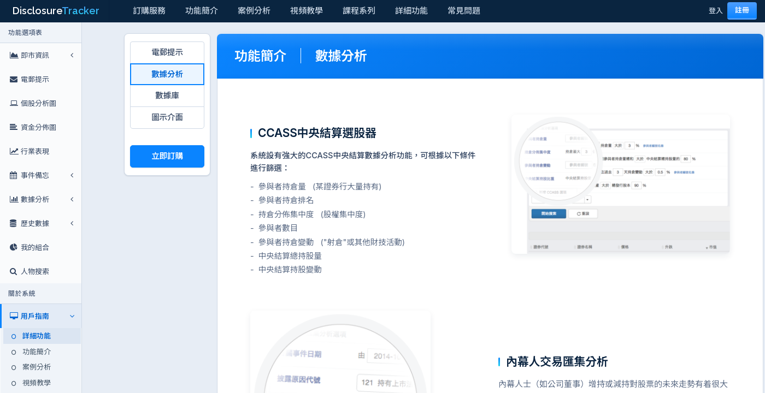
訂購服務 (149, 10)
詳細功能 (411, 10)
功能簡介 (201, 10)
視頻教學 (306, 10)
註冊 (742, 9)
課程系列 (359, 10)
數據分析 (167, 74)
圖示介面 (167, 117)
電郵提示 (167, 52)
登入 (716, 10)
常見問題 (464, 10)
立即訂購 (167, 155)
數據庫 (167, 95)
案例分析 (254, 10)
